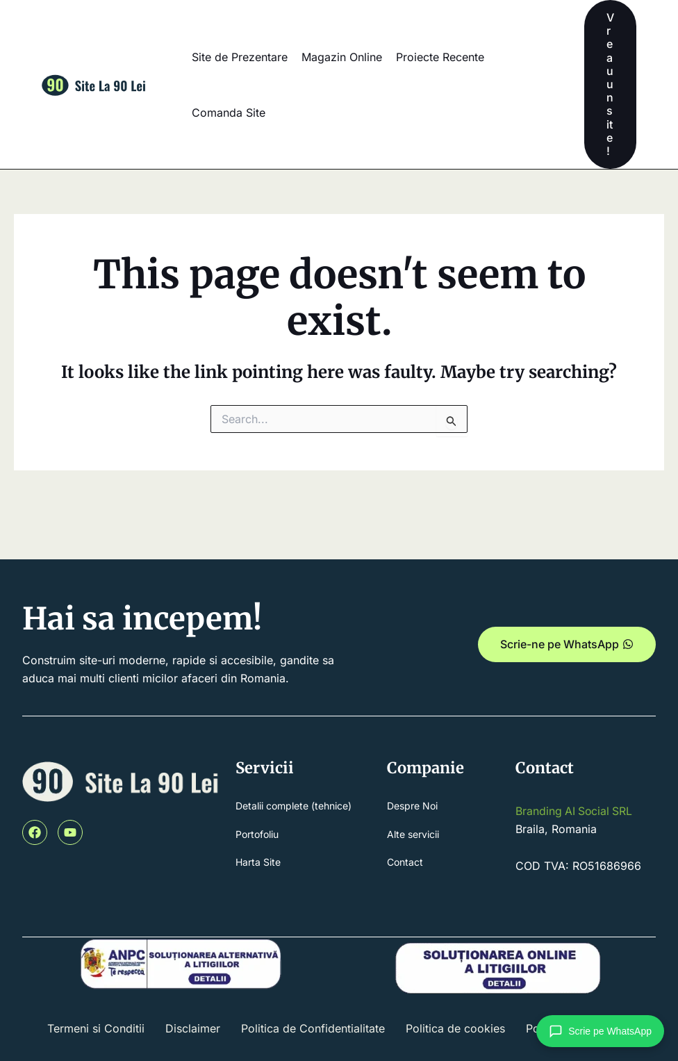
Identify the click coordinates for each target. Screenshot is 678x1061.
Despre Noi (412, 806)
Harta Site (258, 863)
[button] (610, 84)
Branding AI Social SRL (575, 811)
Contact (405, 863)
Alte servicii (413, 834)
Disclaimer (192, 1028)
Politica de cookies (455, 1028)
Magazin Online (341, 57)
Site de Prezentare (240, 57)
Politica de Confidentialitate (313, 1028)
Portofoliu (257, 834)
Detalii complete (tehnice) (293, 806)
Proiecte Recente (440, 57)
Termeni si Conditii (95, 1028)
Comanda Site (228, 113)
